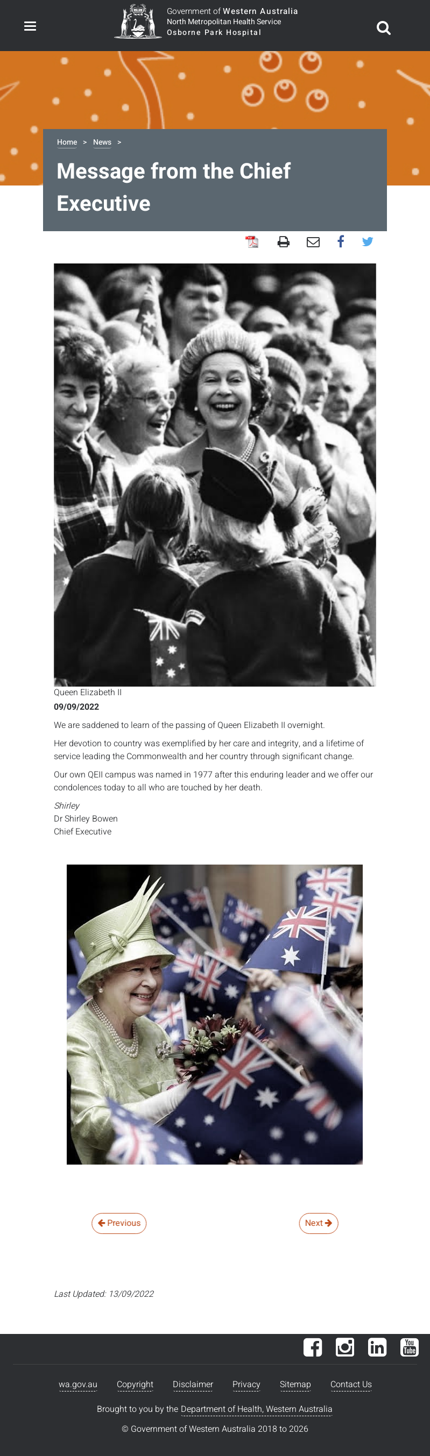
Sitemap (295, 1384)
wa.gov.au (78, 1384)
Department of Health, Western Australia (257, 1409)
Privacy (246, 1384)
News (102, 142)
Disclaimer (193, 1384)
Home (67, 142)
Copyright (135, 1384)
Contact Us (351, 1384)
